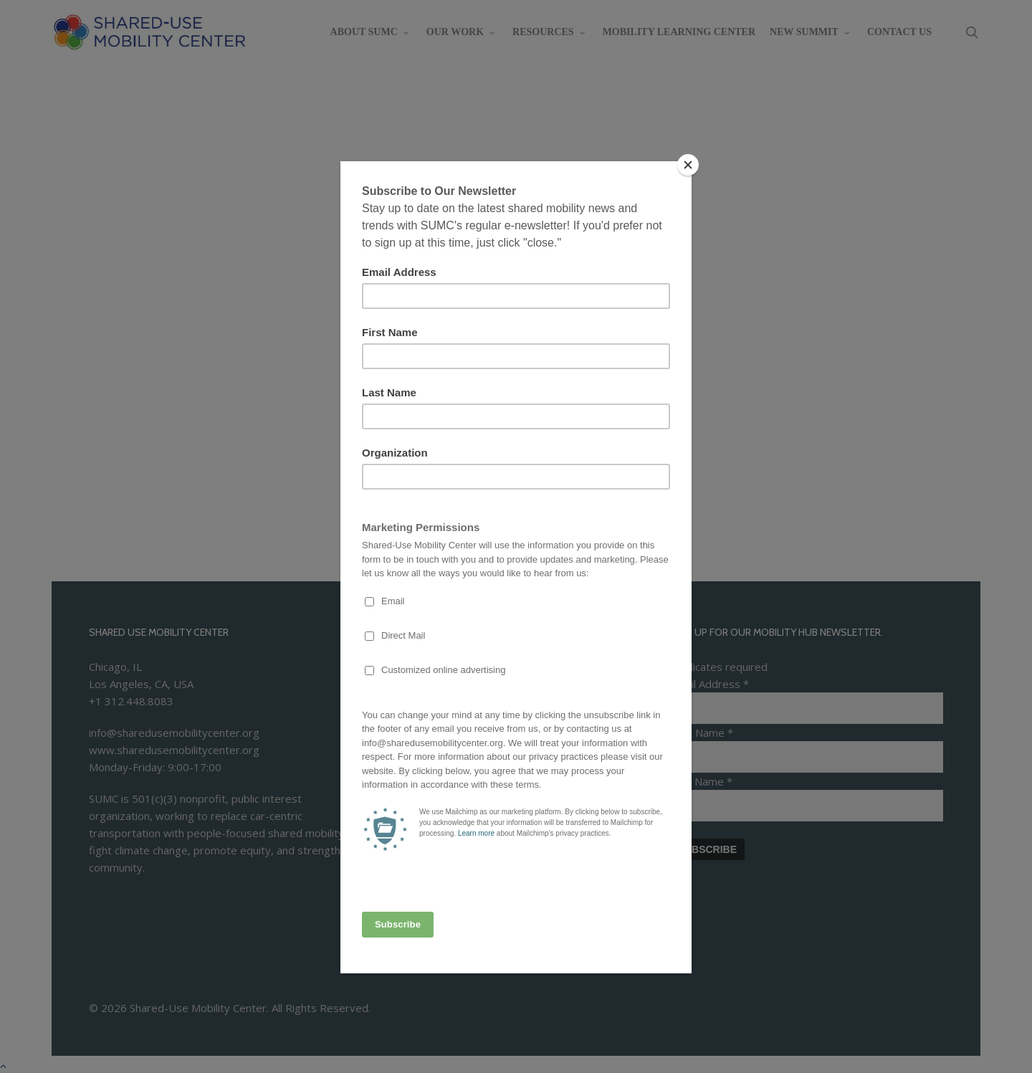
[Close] (688, 165)
